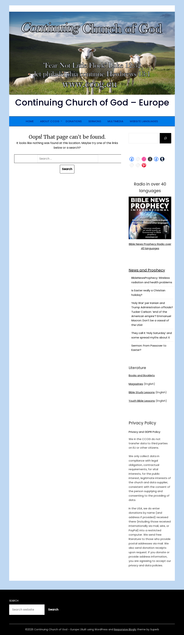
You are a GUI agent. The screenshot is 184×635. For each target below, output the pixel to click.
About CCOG (49, 121)
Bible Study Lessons (142, 392)
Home (30, 121)
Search (14, 600)
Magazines (136, 384)
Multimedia (115, 121)
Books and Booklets (142, 375)
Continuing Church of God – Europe (92, 103)
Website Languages (144, 121)
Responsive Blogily (125, 629)
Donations (74, 121)
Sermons (94, 121)
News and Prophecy (147, 270)
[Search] (165, 138)
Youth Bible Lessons (142, 401)
